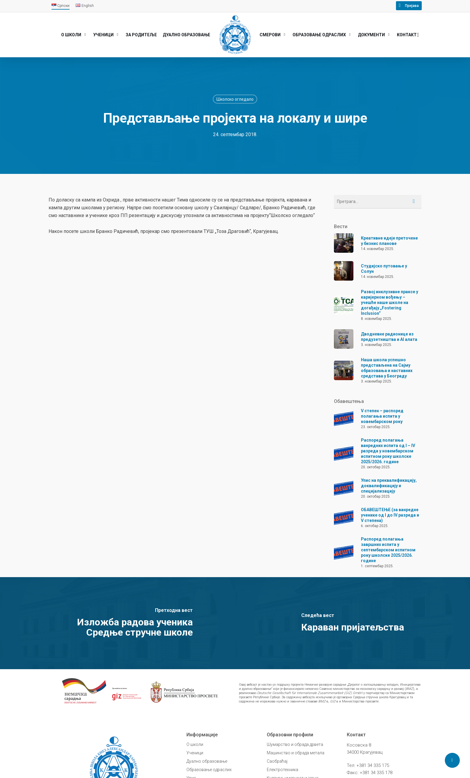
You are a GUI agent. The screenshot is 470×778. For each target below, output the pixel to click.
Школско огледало (235, 99)
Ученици (194, 752)
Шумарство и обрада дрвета (295, 744)
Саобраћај (277, 761)
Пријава (412, 6)
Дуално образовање (206, 761)
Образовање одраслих (209, 769)
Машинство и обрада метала (295, 752)
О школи (194, 744)
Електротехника (282, 769)
